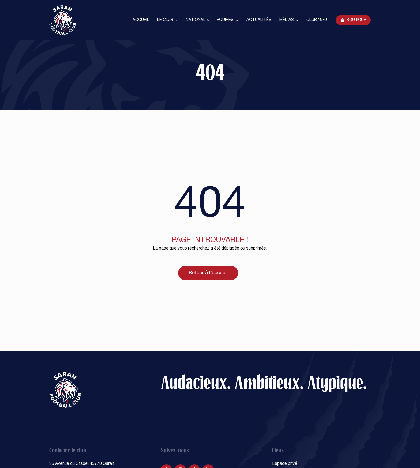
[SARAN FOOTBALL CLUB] (62, 7)
